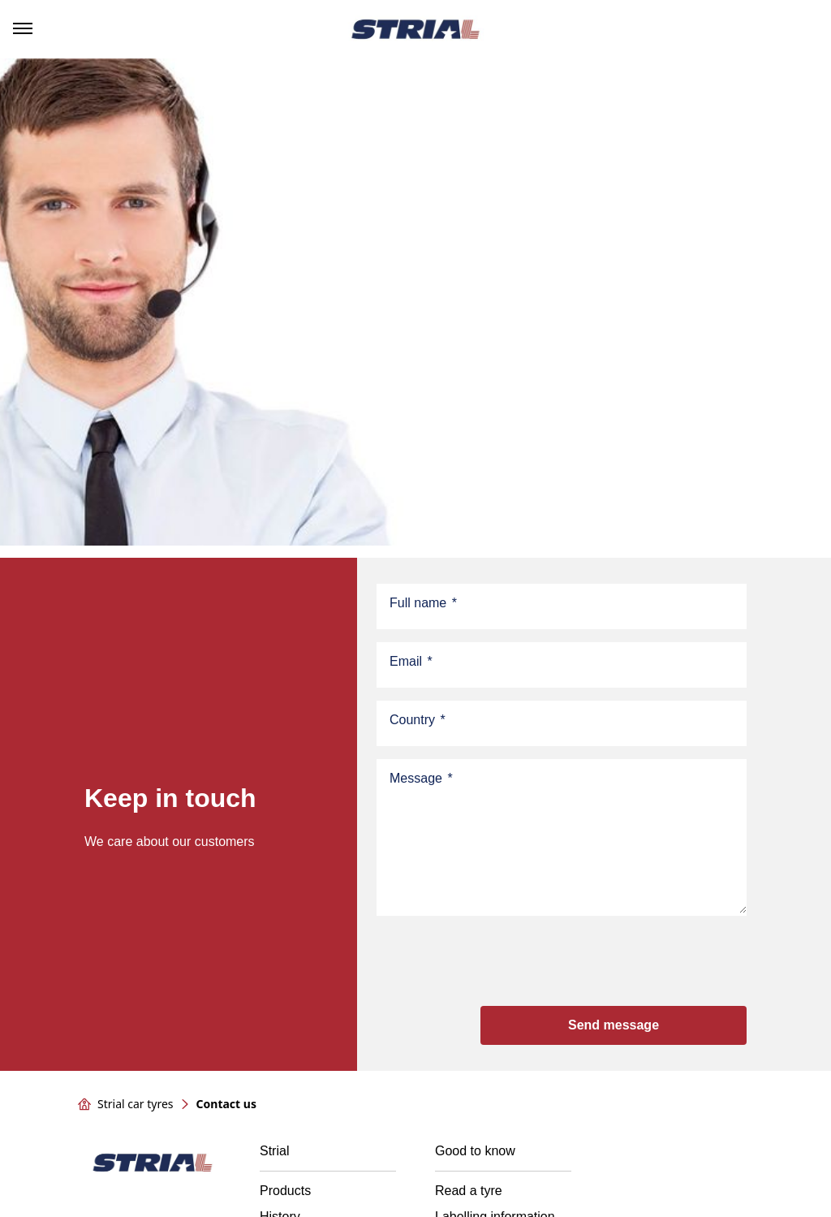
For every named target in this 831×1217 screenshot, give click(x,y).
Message (421, 778)
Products (285, 1191)
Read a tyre (468, 1191)
